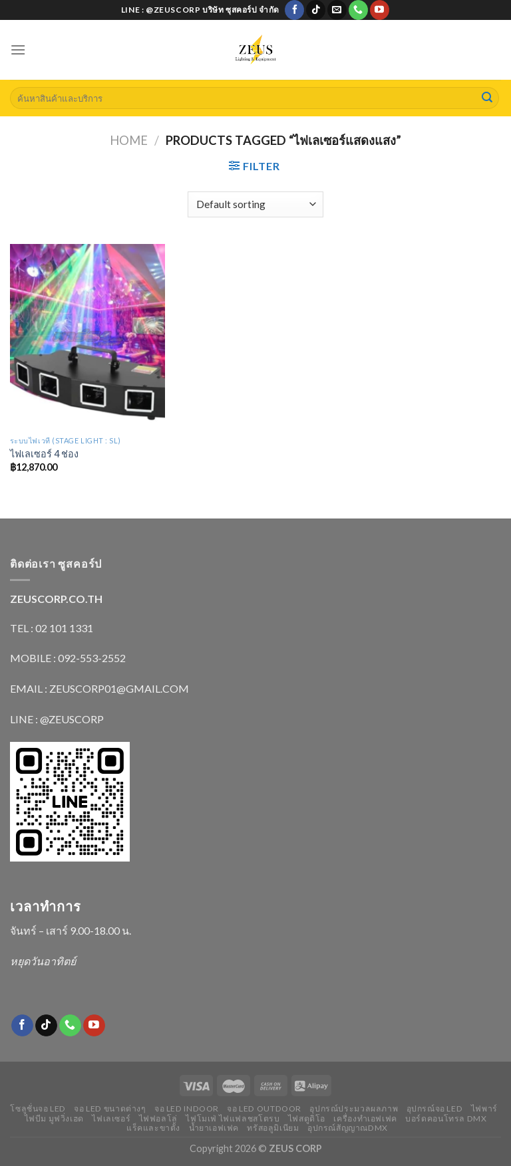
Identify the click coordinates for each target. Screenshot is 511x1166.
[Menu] (18, 49)
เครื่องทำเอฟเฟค (365, 1118)
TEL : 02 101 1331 (51, 628)
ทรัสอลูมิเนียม (273, 1128)
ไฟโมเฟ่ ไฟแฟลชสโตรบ (232, 1118)
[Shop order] (255, 204)
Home (129, 140)
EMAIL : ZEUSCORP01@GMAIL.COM (99, 688)
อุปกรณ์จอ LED (435, 1108)
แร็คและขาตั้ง (153, 1128)
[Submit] (487, 98)
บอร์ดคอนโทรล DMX (445, 1118)
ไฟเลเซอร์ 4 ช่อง (44, 453)
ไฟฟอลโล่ (158, 1118)
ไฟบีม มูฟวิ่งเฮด (54, 1118)
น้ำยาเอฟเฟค (214, 1128)
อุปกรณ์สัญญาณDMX (347, 1128)
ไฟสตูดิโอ (306, 1118)
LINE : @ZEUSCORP (57, 719)
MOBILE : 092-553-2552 (68, 657)
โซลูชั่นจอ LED (38, 1108)
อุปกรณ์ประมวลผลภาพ (353, 1108)
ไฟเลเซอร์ (111, 1118)
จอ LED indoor (186, 1108)
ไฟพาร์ (484, 1108)
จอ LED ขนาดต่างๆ (110, 1108)
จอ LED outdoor (264, 1108)
